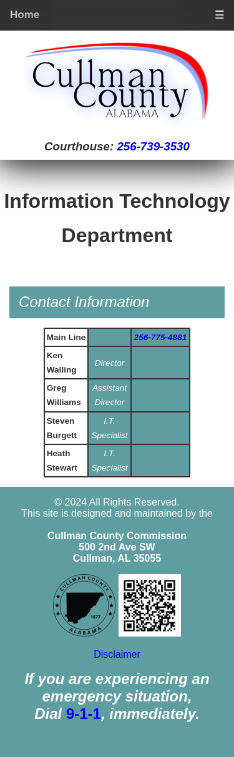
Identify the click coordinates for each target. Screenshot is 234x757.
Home (24, 15)
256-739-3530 (153, 146)
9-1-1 (83, 713)
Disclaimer (117, 654)
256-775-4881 (160, 337)
